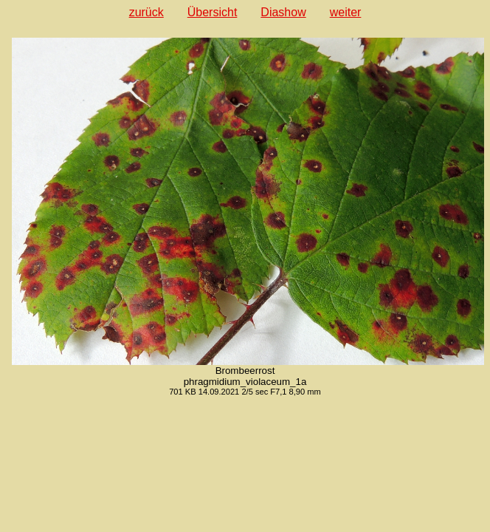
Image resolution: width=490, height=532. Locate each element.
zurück (146, 12)
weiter (346, 12)
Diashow (283, 12)
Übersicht (212, 12)
